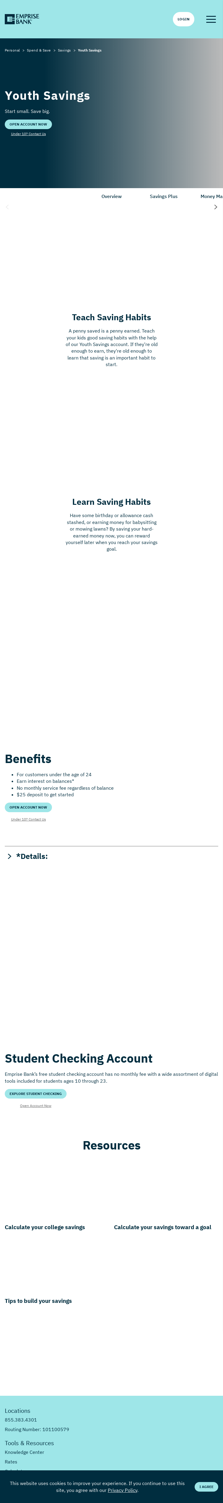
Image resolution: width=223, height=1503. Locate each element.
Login (184, 19)
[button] (211, 19)
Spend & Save (39, 50)
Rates (11, 1462)
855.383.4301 (21, 1420)
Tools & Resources (29, 1443)
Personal (12, 50)
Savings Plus (164, 196)
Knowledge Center (24, 1452)
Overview (111, 196)
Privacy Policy (122, 1490)
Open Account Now (28, 124)
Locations (17, 1411)
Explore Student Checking (36, 1093)
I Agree (206, 1486)
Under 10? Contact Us (28, 134)
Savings (64, 50)
